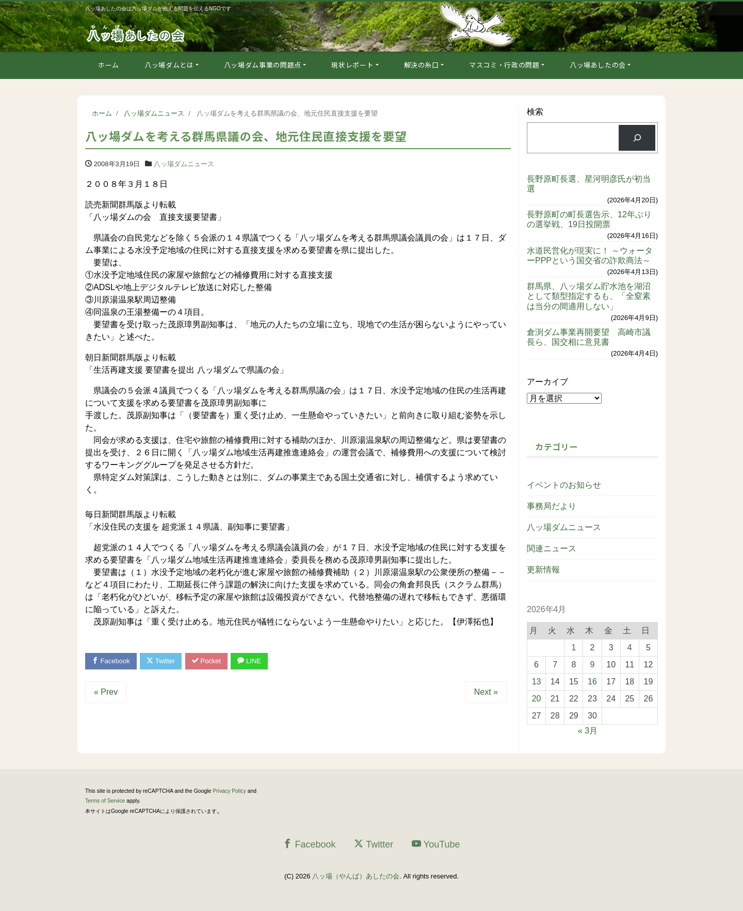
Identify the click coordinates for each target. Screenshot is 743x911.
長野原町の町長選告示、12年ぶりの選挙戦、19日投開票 (589, 219)
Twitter (161, 661)
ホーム (108, 65)
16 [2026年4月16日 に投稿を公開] (592, 681)
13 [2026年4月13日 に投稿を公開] (536, 681)
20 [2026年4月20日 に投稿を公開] (536, 698)
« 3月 (587, 730)
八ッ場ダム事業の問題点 (262, 65)
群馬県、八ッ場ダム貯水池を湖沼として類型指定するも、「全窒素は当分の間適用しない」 (589, 296)
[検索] (637, 137)
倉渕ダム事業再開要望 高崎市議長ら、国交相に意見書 (589, 337)
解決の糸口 (421, 65)
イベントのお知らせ (564, 485)
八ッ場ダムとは (169, 65)
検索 (535, 111)
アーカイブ (547, 381)
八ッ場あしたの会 (598, 65)
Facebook (111, 661)
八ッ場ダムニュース (184, 164)
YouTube (436, 844)
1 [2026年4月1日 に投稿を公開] (573, 647)
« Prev (106, 692)
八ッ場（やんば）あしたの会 (355, 876)
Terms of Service (105, 801)
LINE (249, 661)
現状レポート (352, 65)
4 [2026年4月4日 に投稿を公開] (629, 647)
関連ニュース (551, 548)
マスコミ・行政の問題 (504, 65)
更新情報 (543, 569)
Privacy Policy (229, 791)
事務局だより (551, 506)
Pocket (206, 661)
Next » (486, 692)
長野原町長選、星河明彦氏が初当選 (589, 183)
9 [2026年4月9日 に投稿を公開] (592, 664)
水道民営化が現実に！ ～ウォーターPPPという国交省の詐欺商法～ (590, 255)
